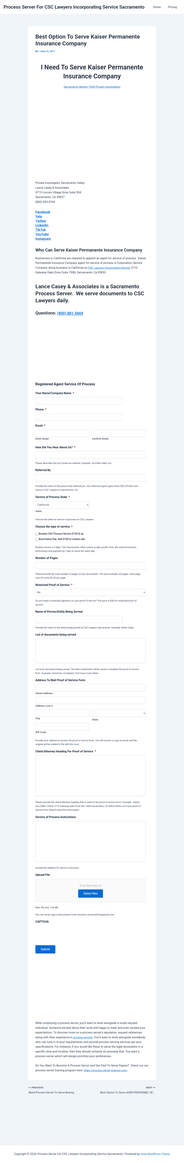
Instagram (43, 238)
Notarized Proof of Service (53, 584)
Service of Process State (52, 496)
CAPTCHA (42, 958)
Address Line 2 (44, 709)
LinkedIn (42, 225)
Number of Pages (46, 557)
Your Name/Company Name (54, 392)
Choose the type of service (54, 525)
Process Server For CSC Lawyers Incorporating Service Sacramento (74, 7)
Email (40, 424)
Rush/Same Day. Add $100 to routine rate (62, 538)
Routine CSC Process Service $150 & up (61, 532)
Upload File (42, 911)
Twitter (41, 220)
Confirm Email (100, 437)
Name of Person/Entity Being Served (58, 610)
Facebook (43, 212)
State (39, 510)
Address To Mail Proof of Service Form (60, 683)
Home (159, 7)
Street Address (44, 696)
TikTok (40, 229)
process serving (83, 1074)
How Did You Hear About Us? (55, 446)
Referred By (43, 469)
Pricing (173, 7)
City (38, 721)
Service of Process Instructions (55, 837)
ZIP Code (41, 735)
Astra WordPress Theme (155, 1154)
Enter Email (42, 437)
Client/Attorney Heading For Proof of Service (65, 754)
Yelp (38, 216)
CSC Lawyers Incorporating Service (110, 266)
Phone (40, 408)
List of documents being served (55, 633)
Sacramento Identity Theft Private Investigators (92, 86)
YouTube (42, 233)
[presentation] (62, 969)
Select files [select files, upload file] (91, 930)
